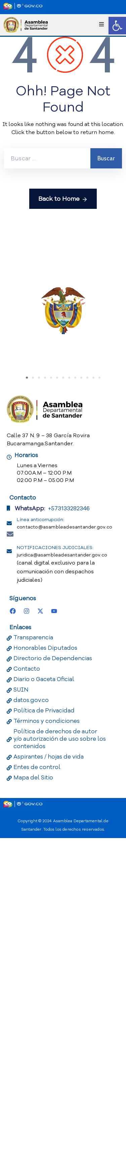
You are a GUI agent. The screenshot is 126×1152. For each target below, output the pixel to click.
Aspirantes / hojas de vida (48, 1071)
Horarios (26, 769)
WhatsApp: (30, 822)
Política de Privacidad (44, 1024)
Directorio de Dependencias (52, 972)
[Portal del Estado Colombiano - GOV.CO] (23, 6)
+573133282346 (69, 822)
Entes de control (36, 1081)
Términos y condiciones (46, 1035)
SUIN (21, 1003)
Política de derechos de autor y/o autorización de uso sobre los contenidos (59, 1053)
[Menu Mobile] (101, 25)
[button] (117, 25)
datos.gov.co (31, 1014)
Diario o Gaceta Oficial (43, 993)
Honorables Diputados (45, 962)
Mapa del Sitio (33, 1091)
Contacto (26, 983)
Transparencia (33, 951)
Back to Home (63, 199)
